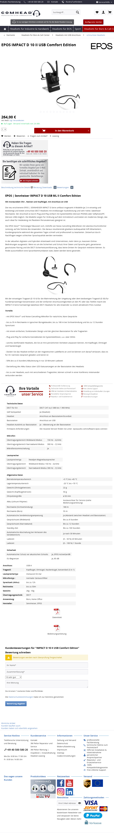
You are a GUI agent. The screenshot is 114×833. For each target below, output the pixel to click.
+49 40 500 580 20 (35, 2)
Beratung (36, 187)
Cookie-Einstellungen (66, 756)
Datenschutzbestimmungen (21, 697)
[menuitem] (66, 12)
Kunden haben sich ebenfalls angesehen (19, 728)
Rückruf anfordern (74, 2)
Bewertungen (65, 187)
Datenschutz (62, 743)
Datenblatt (57, 617)
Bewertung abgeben (16, 703)
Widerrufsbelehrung (66, 746)
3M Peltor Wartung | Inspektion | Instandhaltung (43, 751)
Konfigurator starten (93, 22)
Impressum (62, 749)
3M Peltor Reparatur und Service (42, 745)
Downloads (49, 187)
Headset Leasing (38, 756)
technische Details (22, 187)
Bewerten (20, 136)
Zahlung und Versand (66, 740)
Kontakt (54, 2)
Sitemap (60, 753)
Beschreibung (7, 187)
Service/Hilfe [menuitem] (103, 2)
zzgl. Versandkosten (16, 120)
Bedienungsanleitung (57, 634)
